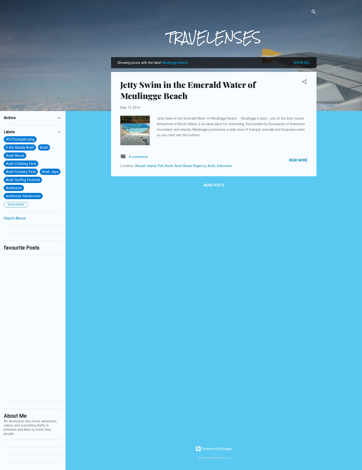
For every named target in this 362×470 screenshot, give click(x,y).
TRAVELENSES (214, 37)
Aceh (44, 147)
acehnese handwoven (23, 196)
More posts (214, 185)
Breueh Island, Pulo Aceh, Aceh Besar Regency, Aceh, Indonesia (183, 166)
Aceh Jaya (50, 172)
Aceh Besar (15, 155)
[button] (304, 82)
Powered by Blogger (214, 449)
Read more (298, 160)
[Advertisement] (33, 328)
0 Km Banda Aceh (20, 147)
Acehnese (14, 188)
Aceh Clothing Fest (21, 163)
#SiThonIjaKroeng (20, 139)
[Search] (314, 13)
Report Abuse (15, 218)
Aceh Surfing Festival (23, 180)
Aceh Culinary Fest (21, 172)
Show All (301, 63)
